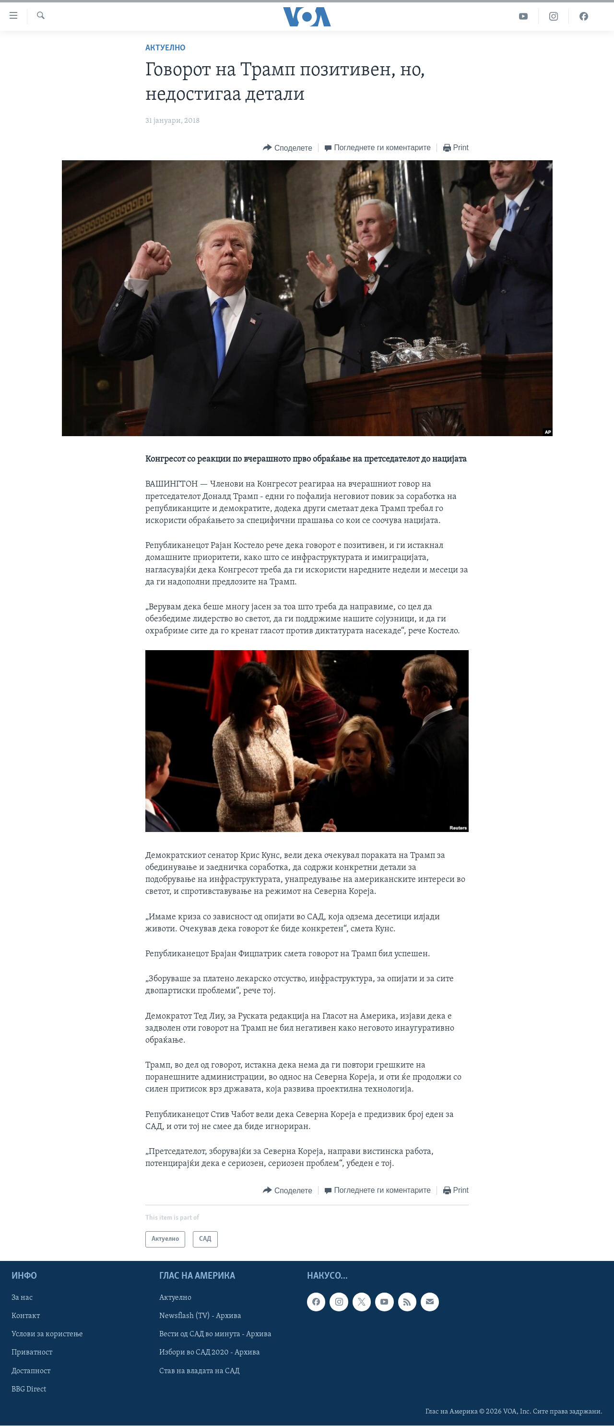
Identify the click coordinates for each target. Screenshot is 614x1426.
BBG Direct (29, 1389)
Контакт (26, 1316)
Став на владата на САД (199, 1371)
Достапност (31, 1371)
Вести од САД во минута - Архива (215, 1335)
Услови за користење (47, 1335)
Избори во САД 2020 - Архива (209, 1353)
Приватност (32, 1353)
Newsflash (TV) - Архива (200, 1316)
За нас (22, 1298)
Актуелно (165, 48)
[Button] (287, 148)
